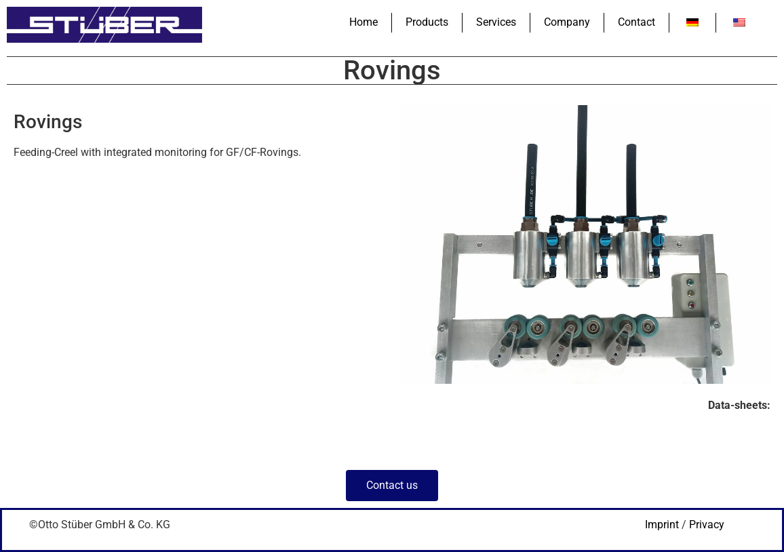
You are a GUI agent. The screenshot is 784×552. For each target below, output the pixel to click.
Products (427, 22)
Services (496, 22)
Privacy (706, 524)
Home (363, 22)
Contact (636, 22)
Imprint (662, 524)
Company (567, 22)
